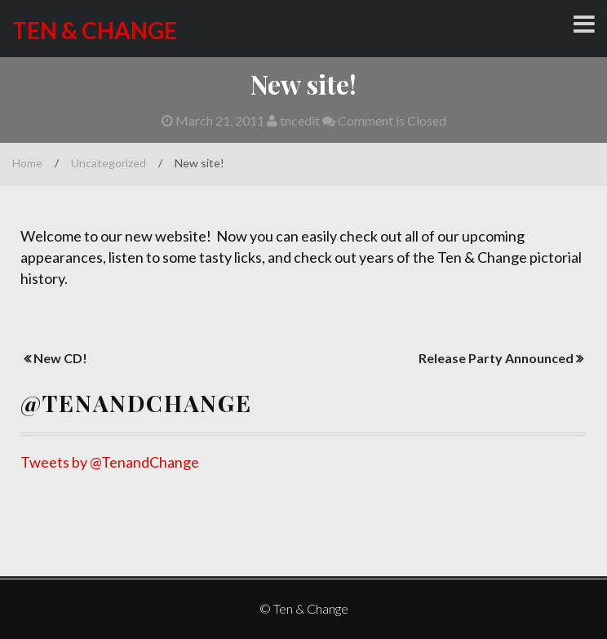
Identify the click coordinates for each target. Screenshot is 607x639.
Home (27, 163)
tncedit (293, 120)
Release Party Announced (496, 358)
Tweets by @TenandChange (109, 462)
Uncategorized (108, 163)
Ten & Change (94, 30)
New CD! (60, 358)
